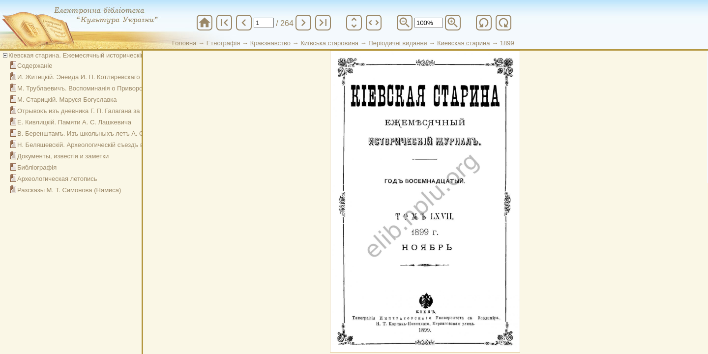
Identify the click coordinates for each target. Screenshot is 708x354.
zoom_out (405, 23)
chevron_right (303, 23)
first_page (224, 23)
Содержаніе (35, 65)
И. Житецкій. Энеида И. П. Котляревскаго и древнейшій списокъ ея (116, 77)
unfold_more (354, 23)
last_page (323, 23)
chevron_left (244, 23)
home (204, 23)
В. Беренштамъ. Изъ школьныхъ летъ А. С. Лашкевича (98, 133)
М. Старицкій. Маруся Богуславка (67, 99)
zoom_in (453, 23)
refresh (484, 23)
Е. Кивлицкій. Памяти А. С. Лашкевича (74, 122)
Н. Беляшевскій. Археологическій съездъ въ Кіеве (91, 144)
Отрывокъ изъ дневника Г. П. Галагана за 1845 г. (89, 111)
